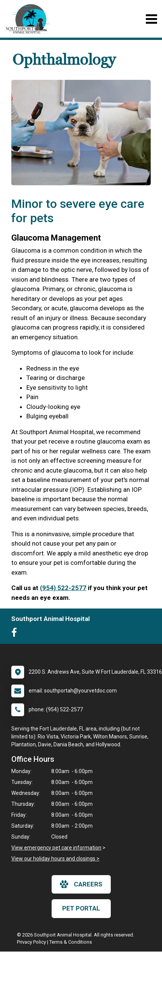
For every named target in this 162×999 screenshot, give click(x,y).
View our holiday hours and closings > (55, 859)
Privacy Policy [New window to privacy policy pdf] (31, 942)
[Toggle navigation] (151, 19)
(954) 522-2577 (63, 588)
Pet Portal (81, 908)
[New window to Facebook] (16, 634)
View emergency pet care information (56, 848)
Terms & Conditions (70, 942)
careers (81, 884)
